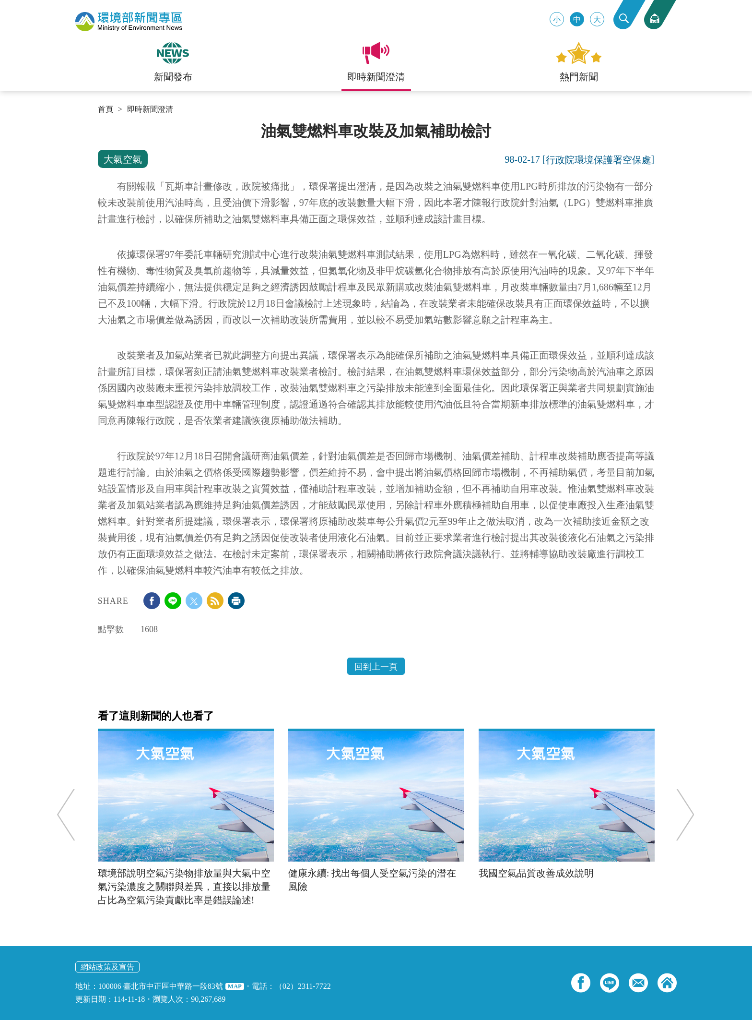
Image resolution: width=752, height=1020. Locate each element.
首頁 (105, 109)
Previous (71, 814)
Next (680, 814)
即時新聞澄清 (150, 109)
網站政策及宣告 (107, 967)
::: (101, 126)
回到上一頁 (376, 667)
